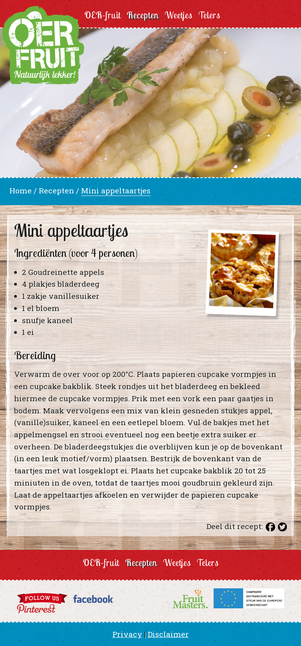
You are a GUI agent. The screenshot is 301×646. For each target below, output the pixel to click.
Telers (209, 15)
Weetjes (178, 15)
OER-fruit (102, 15)
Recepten (143, 15)
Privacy (127, 634)
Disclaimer (168, 634)
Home (20, 190)
